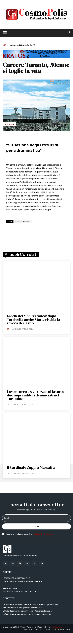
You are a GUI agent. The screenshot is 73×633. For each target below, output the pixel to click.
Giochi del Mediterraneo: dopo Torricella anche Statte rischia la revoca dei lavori (33, 319)
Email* (6, 518)
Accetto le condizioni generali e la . (29, 534)
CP (4, 45)
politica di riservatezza (43, 534)
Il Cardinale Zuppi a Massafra (31, 467)
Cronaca (9, 124)
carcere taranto (23, 222)
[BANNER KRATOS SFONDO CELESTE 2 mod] (36, 57)
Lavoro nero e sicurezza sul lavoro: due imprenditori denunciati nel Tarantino (35, 395)
